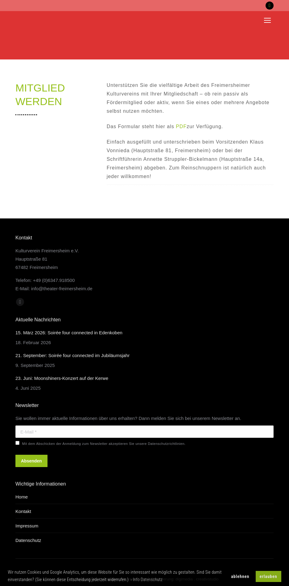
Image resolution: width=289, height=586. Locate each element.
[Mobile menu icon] (267, 20)
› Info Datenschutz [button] (146, 579)
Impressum (26, 525)
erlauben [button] (268, 576)
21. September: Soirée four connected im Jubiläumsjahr (72, 355)
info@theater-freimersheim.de (62, 288)
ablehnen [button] (240, 576)
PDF (181, 126)
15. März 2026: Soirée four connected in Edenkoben (68, 332)
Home (21, 496)
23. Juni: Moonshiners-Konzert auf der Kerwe (61, 378)
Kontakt (23, 511)
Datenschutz (28, 540)
